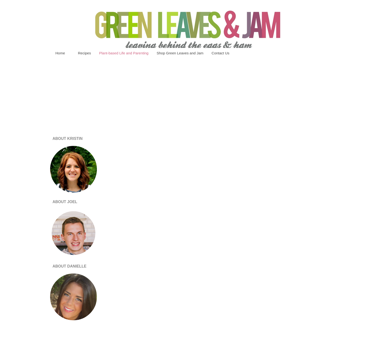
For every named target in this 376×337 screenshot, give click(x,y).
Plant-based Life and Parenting (123, 53)
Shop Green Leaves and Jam (180, 53)
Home (60, 53)
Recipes (84, 53)
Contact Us (220, 53)
